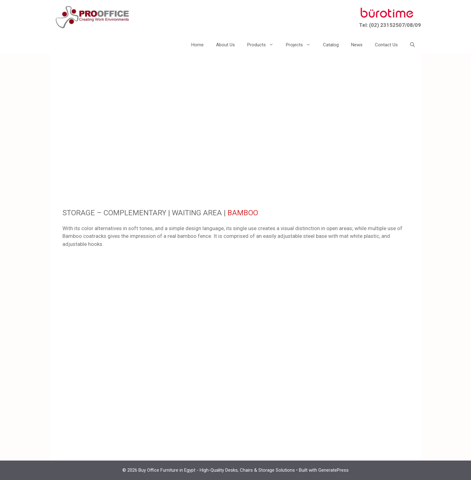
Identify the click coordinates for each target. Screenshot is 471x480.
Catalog (331, 45)
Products (263, 45)
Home (197, 45)
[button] (412, 45)
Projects (301, 45)
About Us (225, 45)
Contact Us (386, 45)
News (357, 45)
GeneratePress (333, 470)
